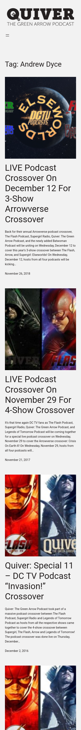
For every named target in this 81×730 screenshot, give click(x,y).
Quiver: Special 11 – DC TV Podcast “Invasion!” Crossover (39, 580)
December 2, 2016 (16, 651)
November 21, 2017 (17, 460)
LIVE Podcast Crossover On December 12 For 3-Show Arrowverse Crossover (38, 193)
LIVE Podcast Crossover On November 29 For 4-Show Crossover (40, 394)
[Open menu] (7, 35)
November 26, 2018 (17, 273)
